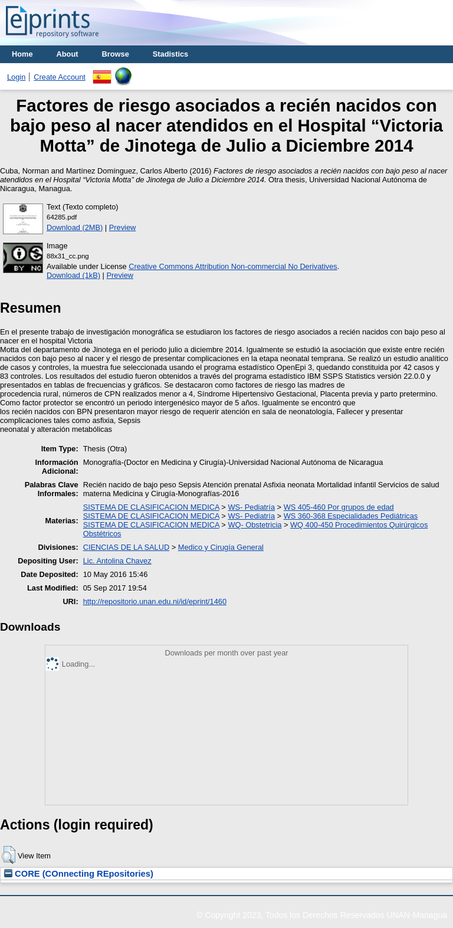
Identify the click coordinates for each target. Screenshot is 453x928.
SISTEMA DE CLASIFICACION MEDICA (151, 507)
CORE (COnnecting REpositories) (78, 873)
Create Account (60, 77)
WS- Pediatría (251, 507)
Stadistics (170, 54)
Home (22, 54)
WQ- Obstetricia (254, 524)
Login (16, 77)
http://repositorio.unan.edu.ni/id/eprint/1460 (154, 601)
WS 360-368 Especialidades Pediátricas (351, 515)
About (67, 54)
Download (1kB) (73, 275)
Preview (122, 227)
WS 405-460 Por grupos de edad (339, 507)
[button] (8, 855)
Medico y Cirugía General (221, 547)
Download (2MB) (75, 227)
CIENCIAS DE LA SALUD (126, 547)
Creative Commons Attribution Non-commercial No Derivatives (233, 266)
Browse (115, 54)
